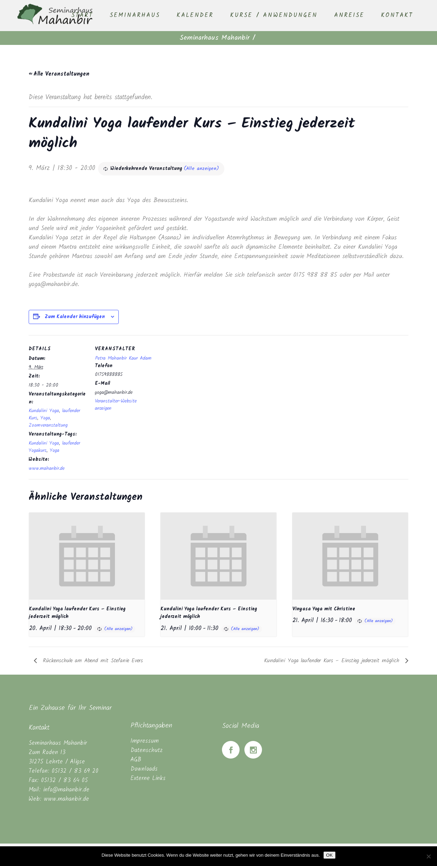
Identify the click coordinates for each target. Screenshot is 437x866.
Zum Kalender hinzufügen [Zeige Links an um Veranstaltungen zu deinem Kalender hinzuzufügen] (75, 317)
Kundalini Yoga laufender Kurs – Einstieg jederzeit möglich (333, 660)
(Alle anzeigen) (201, 168)
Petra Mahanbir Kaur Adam (123, 358)
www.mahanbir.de (47, 468)
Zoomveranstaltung (48, 425)
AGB (135, 759)
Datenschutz (146, 750)
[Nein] (428, 856)
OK (329, 855)
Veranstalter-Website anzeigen (116, 404)
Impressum (144, 741)
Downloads (144, 769)
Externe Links (148, 778)
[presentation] (87, 556)
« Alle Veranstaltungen (59, 74)
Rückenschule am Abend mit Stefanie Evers (91, 660)
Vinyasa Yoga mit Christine (323, 609)
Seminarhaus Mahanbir (214, 38)
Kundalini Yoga (44, 411)
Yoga (45, 418)
